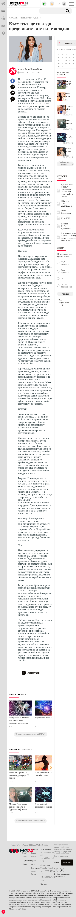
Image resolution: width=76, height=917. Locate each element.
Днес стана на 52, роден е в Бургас (68, 107)
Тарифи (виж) (46, 868)
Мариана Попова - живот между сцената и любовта (67, 150)
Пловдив (34, 849)
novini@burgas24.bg (47, 859)
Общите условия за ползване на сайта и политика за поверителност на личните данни (41, 894)
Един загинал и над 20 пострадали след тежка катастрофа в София (67, 190)
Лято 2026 (65, 218)
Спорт (24, 853)
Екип (42, 880)
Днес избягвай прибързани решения (44, 805)
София (33, 853)
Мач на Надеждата (66, 211)
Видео (24, 857)
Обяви (24, 864)
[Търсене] (50, 11)
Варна (33, 857)
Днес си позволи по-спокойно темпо (44, 774)
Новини (25, 849)
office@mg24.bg (47, 877)
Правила (43, 884)
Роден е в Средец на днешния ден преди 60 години (19, 775)
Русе (33, 864)
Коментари (31, 673)
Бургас (33, 860)
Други (37, 18)
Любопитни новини (20, 18)
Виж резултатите (64, 302)
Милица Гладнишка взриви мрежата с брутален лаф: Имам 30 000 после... (68, 121)
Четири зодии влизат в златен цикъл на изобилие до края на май (19, 721)
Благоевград (35, 868)
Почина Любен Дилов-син (66, 226)
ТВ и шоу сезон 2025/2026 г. (66, 203)
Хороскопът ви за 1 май (45, 718)
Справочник (26, 860)
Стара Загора (33, 873)
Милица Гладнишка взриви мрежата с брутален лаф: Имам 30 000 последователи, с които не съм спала (19, 807)
